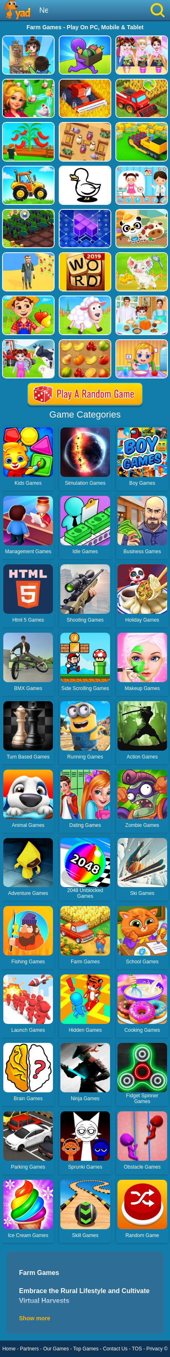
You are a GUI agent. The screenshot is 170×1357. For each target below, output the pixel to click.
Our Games (56, 1349)
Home (9, 1349)
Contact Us (115, 1349)
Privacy (154, 1349)
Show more (34, 1318)
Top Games (85, 1349)
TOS (137, 1349)
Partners (29, 1349)
